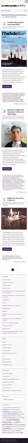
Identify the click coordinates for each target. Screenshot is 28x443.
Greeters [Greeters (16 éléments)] (8, 415)
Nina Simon (15, 96)
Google (4, 180)
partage (8, 185)
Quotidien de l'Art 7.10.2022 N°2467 (11, 99)
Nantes (19, 182)
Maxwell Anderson (8, 181)
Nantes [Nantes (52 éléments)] (16, 419)
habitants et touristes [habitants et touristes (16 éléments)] (16, 415)
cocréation (5, 178)
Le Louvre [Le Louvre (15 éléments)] (19, 417)
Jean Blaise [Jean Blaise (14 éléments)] (14, 417)
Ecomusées (19, 179)
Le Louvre (8, 95)
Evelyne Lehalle (7, 26)
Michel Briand (15, 95)
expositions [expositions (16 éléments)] (15, 412)
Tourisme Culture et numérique (9, 188)
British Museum (20, 176)
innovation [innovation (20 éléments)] (5, 417)
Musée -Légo (21, 181)
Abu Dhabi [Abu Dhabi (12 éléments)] (4, 407)
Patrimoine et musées (7, 325)
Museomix (4, 182)
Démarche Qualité (6, 285)
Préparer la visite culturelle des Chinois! (11, 390)
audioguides (13, 176)
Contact (4, 341)
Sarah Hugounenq (11, 100)
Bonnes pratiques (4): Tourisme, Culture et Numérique (15, 112)
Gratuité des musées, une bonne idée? (15, 23)
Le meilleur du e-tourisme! (8, 382)
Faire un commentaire (20, 103)
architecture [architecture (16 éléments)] (16, 407)
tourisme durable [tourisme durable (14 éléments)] (11, 430)
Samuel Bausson (16, 186)
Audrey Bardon (13, 255)
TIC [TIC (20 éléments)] (20, 426)
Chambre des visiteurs (14, 93)
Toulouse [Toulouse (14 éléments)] (23, 426)
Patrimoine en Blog (6, 387)
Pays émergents (6, 328)
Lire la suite (7, 86)
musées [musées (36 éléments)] (9, 420)
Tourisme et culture (6, 344)
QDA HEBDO (17, 98)
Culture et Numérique (7, 373)
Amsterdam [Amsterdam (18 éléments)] (9, 407)
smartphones (12, 187)
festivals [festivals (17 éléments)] (20, 412)
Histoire (4, 302)
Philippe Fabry (14, 185)
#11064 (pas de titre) (7, 364)
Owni (14, 258)
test (3, 356)
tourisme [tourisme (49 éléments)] (6, 428)
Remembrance (21, 185)
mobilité (15, 181)
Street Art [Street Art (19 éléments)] (12, 426)
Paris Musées (10, 98)
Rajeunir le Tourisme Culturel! (15, 199)
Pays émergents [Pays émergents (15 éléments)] (15, 424)
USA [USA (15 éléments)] (15, 432)
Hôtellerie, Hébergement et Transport (11, 305)
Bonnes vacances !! (6, 361)
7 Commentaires (22, 192)
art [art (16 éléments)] (19, 407)
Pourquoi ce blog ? (6, 347)
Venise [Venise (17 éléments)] (18, 432)
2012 (5, 175)
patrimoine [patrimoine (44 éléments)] (7, 424)
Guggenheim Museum (11, 180)
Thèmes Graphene (13, 441)
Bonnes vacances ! (6, 359)
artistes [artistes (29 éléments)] (5, 409)
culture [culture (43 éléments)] (5, 411)
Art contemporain (6, 279)
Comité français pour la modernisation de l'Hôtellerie (10, 178)
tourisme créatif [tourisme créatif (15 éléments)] (14, 428)
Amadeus (9, 175)
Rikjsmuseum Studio (7, 186)
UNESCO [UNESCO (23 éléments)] (11, 432)
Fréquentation (15, 94)
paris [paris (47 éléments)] (17, 422)
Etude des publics (6, 288)
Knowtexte (5, 257)
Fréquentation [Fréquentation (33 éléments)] (11, 414)
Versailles (22, 101)
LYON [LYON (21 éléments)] (23, 417)
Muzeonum (10, 258)
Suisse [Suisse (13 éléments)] (17, 426)
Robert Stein (19, 258)
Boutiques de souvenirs (7, 282)
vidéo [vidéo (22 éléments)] (21, 432)
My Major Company (12, 182)
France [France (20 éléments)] (4, 414)
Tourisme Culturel (5, 10)
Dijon (10, 94)
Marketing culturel (6, 308)
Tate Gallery (18, 187)
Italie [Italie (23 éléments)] (10, 417)
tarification (16, 101)
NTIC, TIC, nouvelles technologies (10, 323)
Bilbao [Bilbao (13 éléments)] (9, 409)
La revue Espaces (6, 376)
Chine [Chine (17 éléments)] (12, 409)
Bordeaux (6, 93)
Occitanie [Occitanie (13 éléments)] (13, 422)
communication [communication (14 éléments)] (17, 409)
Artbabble (6, 255)
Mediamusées (11, 257)
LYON (18, 180)
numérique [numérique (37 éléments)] (6, 422)
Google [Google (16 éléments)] (4, 415)
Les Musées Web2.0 (7, 384)
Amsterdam (14, 175)
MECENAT (4, 311)
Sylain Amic (10, 101)
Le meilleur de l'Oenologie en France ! (11, 379)
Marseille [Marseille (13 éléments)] (4, 420)
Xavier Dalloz (9, 189)
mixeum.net (18, 257)
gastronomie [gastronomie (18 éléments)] (21, 414)
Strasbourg (5, 101)
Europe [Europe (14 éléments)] (10, 412)
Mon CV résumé (6, 350)
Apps (8, 176)
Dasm (18, 255)
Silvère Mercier (19, 100)
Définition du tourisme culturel (9, 353)
